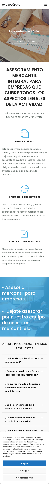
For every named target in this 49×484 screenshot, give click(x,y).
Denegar (24, 470)
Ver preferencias (24, 477)
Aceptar (25, 463)
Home (16, 41)
